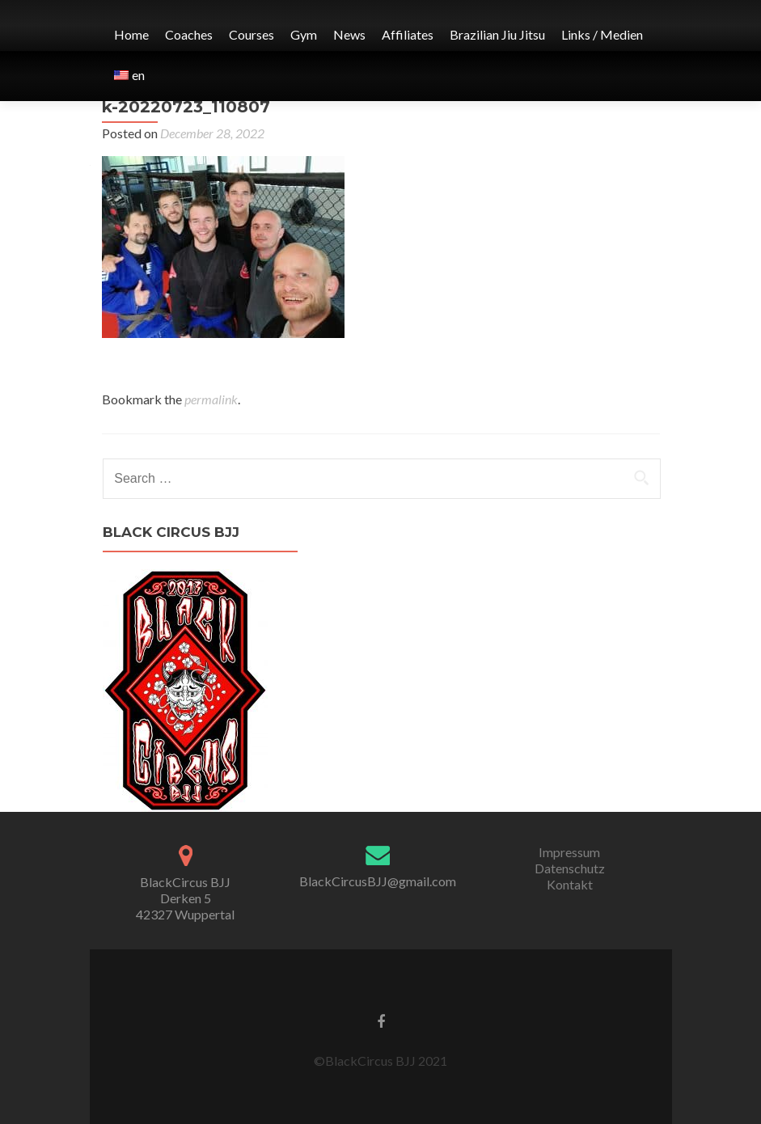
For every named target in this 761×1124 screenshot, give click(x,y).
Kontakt (570, 884)
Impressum (569, 852)
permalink (211, 399)
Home (131, 34)
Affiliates (407, 34)
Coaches (189, 34)
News (349, 34)
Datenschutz (570, 868)
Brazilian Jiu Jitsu (497, 34)
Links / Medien (602, 34)
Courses (251, 34)
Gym (303, 34)
